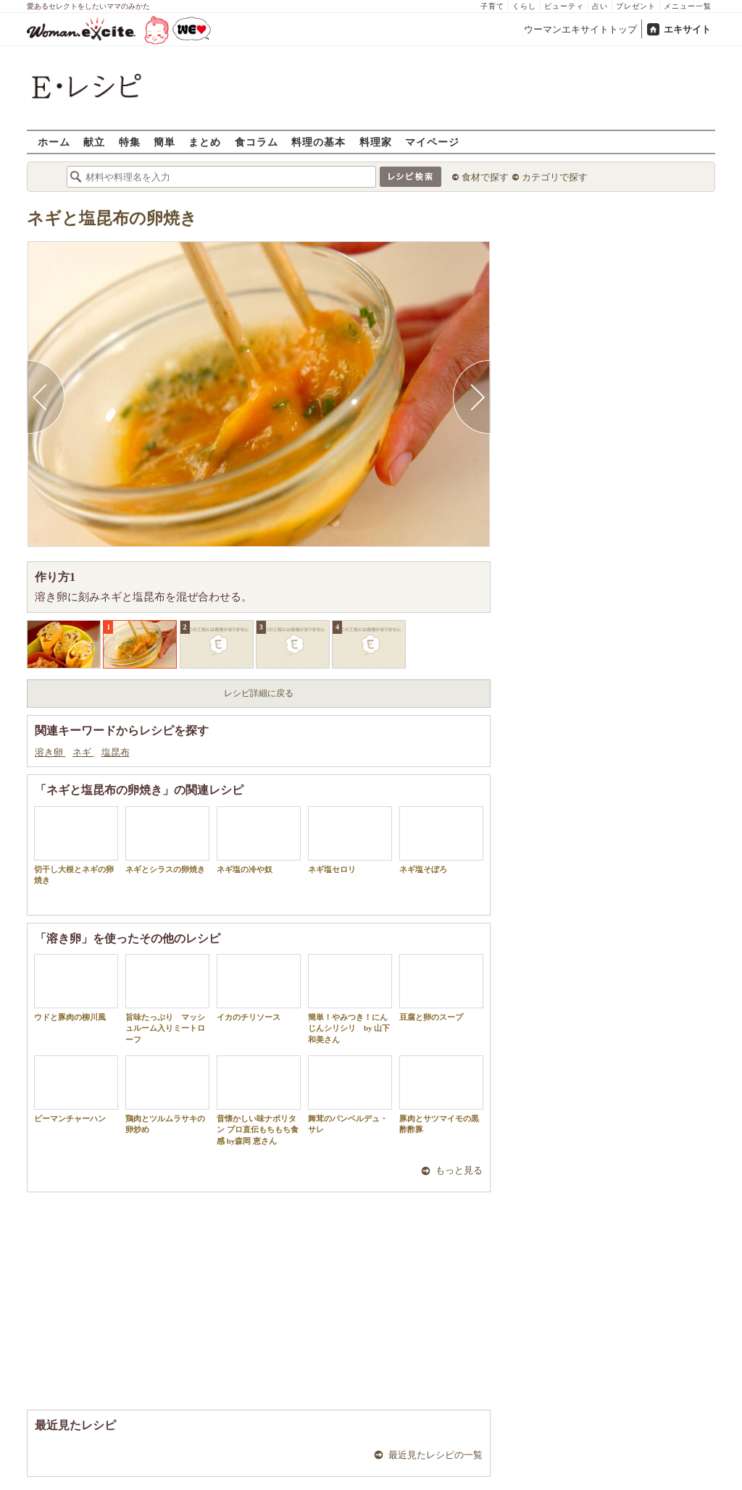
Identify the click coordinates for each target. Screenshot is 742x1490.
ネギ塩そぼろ (441, 840)
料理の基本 (318, 141)
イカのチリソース (259, 987)
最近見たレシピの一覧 (435, 1454)
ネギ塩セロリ (350, 840)
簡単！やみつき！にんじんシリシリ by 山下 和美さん (350, 999)
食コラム (256, 141)
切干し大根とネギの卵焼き (76, 845)
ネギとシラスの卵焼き (167, 840)
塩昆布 (115, 752)
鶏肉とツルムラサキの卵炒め (167, 1094)
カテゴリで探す (555, 177)
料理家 (375, 141)
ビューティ (564, 6)
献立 (94, 141)
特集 (130, 141)
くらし (524, 6)
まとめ (204, 141)
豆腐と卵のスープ (441, 987)
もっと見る (459, 1170)
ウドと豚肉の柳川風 (76, 987)
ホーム (54, 141)
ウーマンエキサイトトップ (580, 29)
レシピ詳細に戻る (258, 693)
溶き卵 (50, 752)
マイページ (432, 141)
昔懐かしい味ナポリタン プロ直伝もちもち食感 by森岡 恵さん (259, 1100)
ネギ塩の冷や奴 (259, 840)
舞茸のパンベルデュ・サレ (350, 1094)
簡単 (164, 141)
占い (600, 6)
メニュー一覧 (688, 6)
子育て (492, 6)
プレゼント (636, 6)
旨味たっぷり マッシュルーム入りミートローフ (167, 999)
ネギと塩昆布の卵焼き (112, 218)
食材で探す (485, 177)
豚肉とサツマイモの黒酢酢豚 (441, 1094)
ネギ (82, 752)
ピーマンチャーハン (76, 1089)
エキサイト (687, 29)
